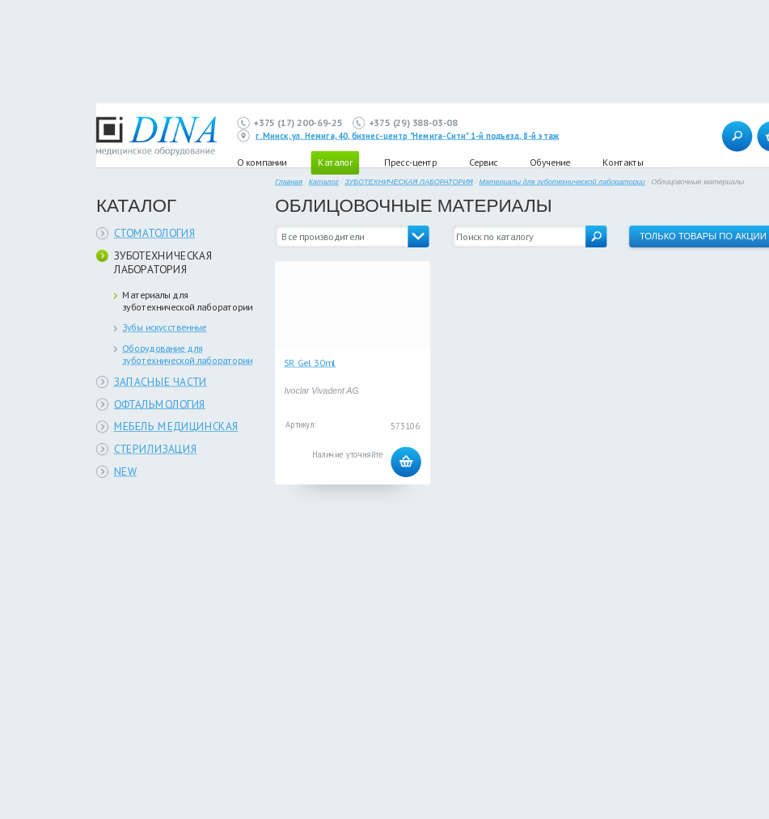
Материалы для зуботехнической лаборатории (187, 301)
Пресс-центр (410, 162)
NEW (125, 471)
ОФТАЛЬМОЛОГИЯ (159, 404)
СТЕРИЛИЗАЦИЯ (155, 449)
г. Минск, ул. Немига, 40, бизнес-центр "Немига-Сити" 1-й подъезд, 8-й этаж (407, 135)
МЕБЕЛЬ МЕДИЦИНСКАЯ (176, 426)
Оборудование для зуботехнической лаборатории (187, 354)
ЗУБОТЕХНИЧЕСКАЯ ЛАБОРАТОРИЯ (163, 262)
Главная (288, 182)
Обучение (550, 162)
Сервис (483, 162)
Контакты (622, 162)
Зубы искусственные (164, 327)
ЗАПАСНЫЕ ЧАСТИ (161, 381)
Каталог (324, 182)
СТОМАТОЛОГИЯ (155, 233)
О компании (261, 162)
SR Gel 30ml (310, 363)
